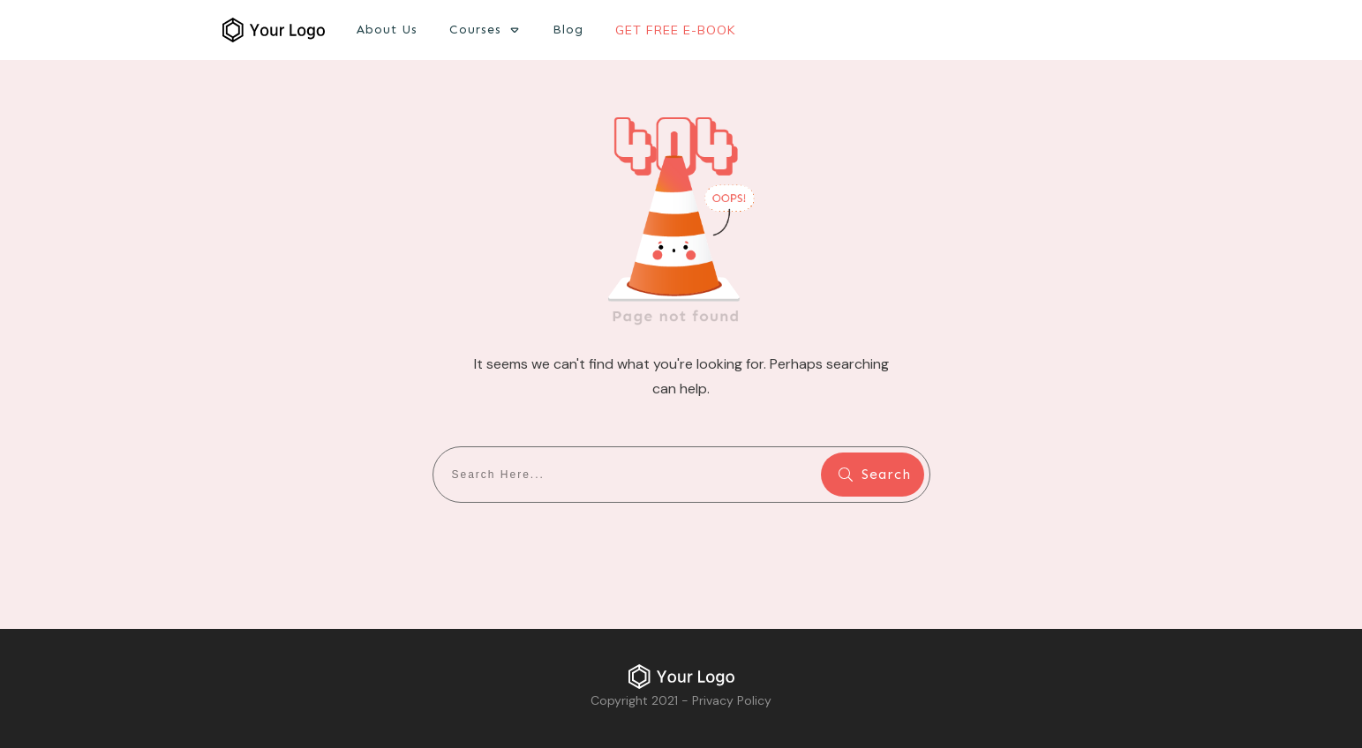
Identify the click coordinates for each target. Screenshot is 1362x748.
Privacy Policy (731, 700)
